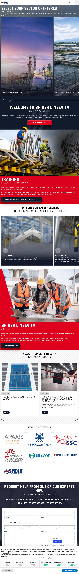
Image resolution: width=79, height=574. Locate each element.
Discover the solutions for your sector (20, 199)
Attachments (43, 531)
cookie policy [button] (6, 553)
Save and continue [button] (69, 570)
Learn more (9, 345)
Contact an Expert (38, 123)
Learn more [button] (7, 570)
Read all (6, 412)
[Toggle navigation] (77, 2)
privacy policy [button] (56, 549)
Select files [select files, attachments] (57, 541)
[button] (4, 100)
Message (6, 531)
